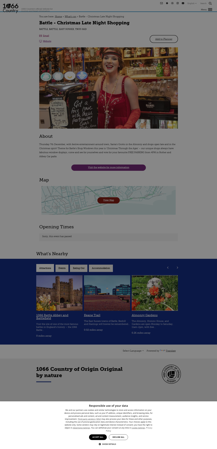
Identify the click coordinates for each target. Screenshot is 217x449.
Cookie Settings (138, 428)
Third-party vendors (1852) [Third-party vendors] (89, 419)
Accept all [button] (98, 437)
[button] (108, 443)
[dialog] (108, 425)
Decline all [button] (118, 437)
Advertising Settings (81, 428)
